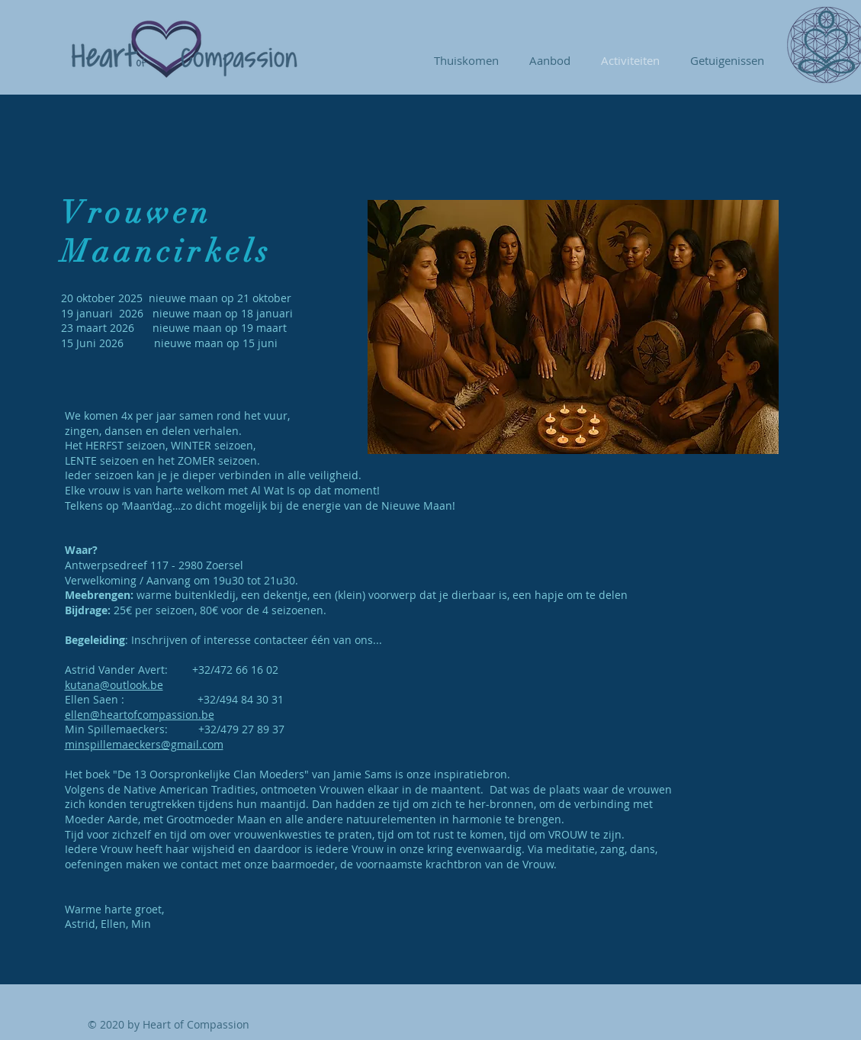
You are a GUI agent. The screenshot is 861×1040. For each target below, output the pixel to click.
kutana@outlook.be (114, 685)
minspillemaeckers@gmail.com (144, 744)
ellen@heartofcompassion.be (139, 714)
